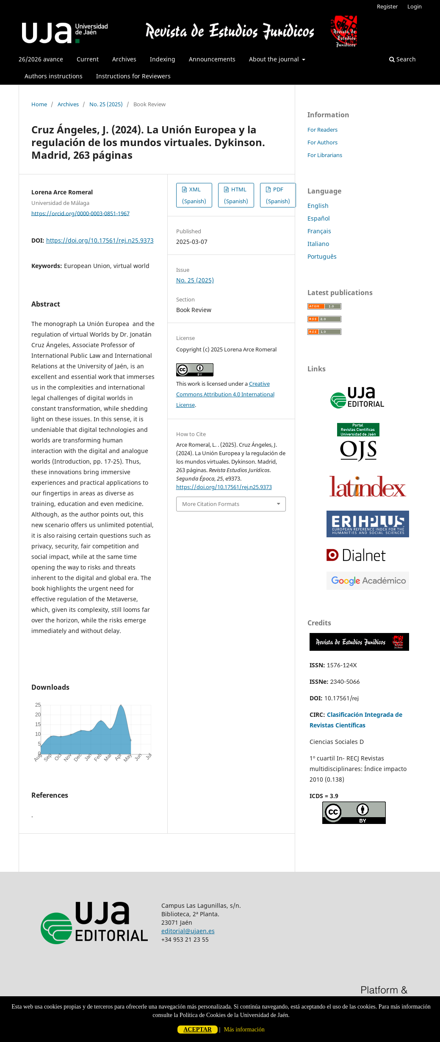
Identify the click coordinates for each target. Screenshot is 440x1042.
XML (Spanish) (194, 195)
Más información (244, 1029)
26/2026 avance (41, 59)
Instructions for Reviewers (133, 76)
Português (322, 256)
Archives (124, 59)
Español (318, 218)
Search (402, 59)
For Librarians (324, 155)
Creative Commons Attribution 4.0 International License (225, 394)
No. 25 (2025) (106, 104)
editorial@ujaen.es (188, 931)
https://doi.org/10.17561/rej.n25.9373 (100, 240)
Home (39, 104)
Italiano (318, 244)
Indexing (162, 59)
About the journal (275, 59)
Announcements (212, 59)
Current (88, 59)
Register (387, 6)
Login (414, 6)
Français (319, 231)
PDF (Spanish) (278, 195)
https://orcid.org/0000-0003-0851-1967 (80, 213)
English (318, 206)
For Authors (322, 142)
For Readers (322, 129)
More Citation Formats (210, 504)
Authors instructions (54, 76)
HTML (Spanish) (236, 195)
